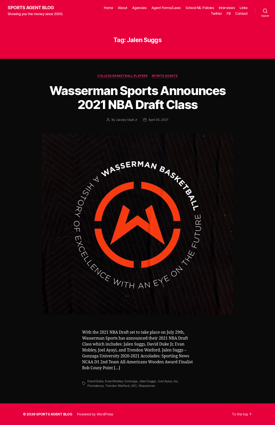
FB (229, 13)
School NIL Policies (200, 8)
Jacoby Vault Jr (127, 120)
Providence (95, 386)
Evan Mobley (114, 381)
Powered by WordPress (95, 414)
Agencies (139, 8)
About (122, 8)
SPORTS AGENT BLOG (31, 7)
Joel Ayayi (164, 381)
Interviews (227, 8)
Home (108, 8)
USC (134, 386)
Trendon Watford (117, 386)
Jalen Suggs (147, 381)
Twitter (216, 13)
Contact (241, 13)
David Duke (95, 381)
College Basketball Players (122, 76)
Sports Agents (165, 76)
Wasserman (147, 386)
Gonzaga (131, 381)
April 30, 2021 (158, 120)
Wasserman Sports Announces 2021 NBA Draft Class (137, 97)
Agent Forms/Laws (166, 8)
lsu (175, 381)
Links (244, 8)
